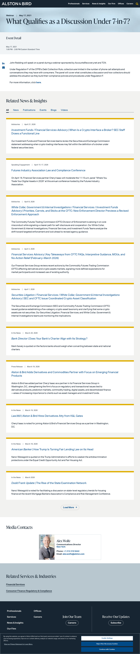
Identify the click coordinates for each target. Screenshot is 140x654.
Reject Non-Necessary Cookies (107, 644)
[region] (70, 643)
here (38, 82)
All (7, 110)
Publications (29, 110)
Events (43, 110)
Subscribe (116, 623)
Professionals (74, 4)
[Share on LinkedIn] (3, 63)
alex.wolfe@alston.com (73, 554)
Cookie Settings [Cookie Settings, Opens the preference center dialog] (107, 638)
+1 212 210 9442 (71, 551)
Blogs (53, 110)
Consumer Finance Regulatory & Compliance (29, 591)
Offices (121, 4)
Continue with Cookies (107, 649)
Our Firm (111, 4)
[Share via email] (3, 67)
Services (85, 4)
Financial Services (15, 584)
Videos (64, 110)
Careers (130, 4)
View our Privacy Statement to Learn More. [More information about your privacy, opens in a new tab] (18, 644)
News (16, 110)
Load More (68, 507)
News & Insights (98, 4)
